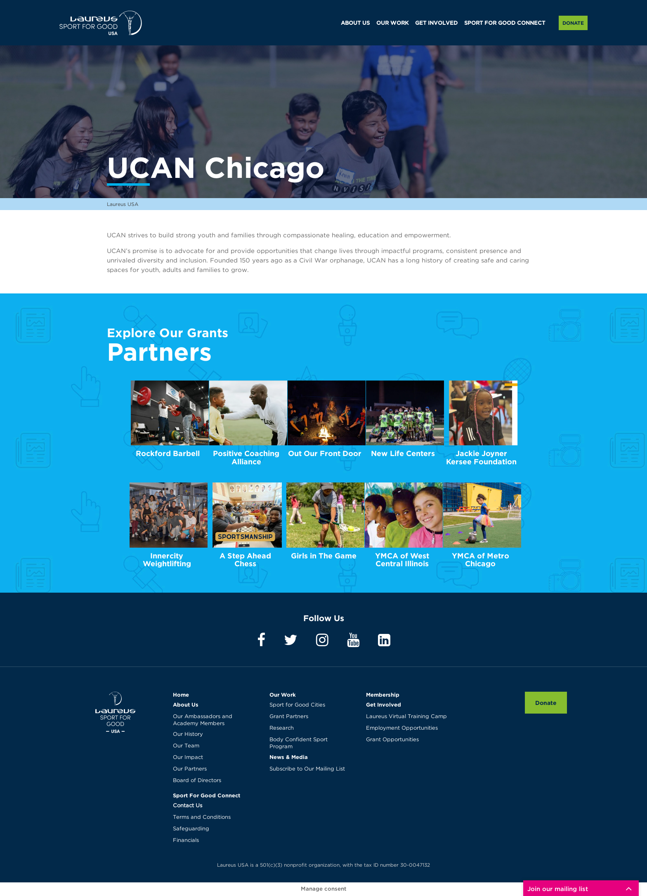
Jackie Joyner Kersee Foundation (481, 457)
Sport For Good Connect (206, 795)
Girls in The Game (324, 556)
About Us (185, 704)
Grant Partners (288, 716)
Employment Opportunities (402, 728)
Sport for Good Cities (297, 705)
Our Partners (190, 769)
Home (181, 694)
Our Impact (188, 757)
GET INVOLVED (436, 23)
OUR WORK (392, 23)
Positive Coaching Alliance (246, 457)
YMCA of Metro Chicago (480, 560)
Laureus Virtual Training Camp (406, 716)
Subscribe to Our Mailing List (307, 769)
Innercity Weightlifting (167, 560)
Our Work (282, 694)
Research (281, 728)
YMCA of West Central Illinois (402, 560)
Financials (186, 840)
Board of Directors (197, 780)
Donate (573, 23)
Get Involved (383, 704)
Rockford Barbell (168, 453)
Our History (188, 734)
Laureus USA (100, 22)
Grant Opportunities (392, 740)
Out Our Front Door (324, 453)
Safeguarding (191, 829)
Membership (382, 694)
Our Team (186, 746)
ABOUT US (355, 23)
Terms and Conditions (202, 817)
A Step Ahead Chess (245, 560)
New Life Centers (403, 453)
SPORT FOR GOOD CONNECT (504, 23)
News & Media (288, 757)
